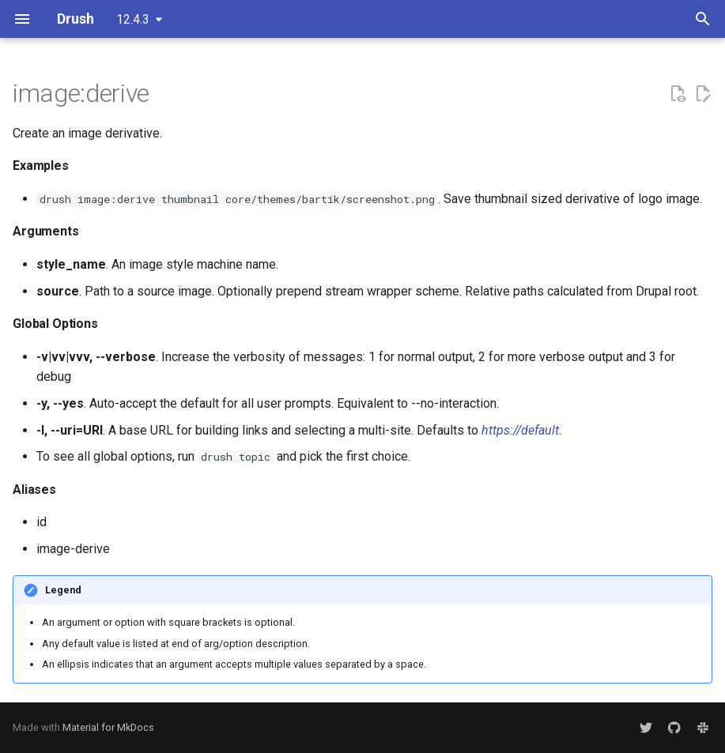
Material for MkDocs (108, 727)
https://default (520, 430)
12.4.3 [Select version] (132, 19)
